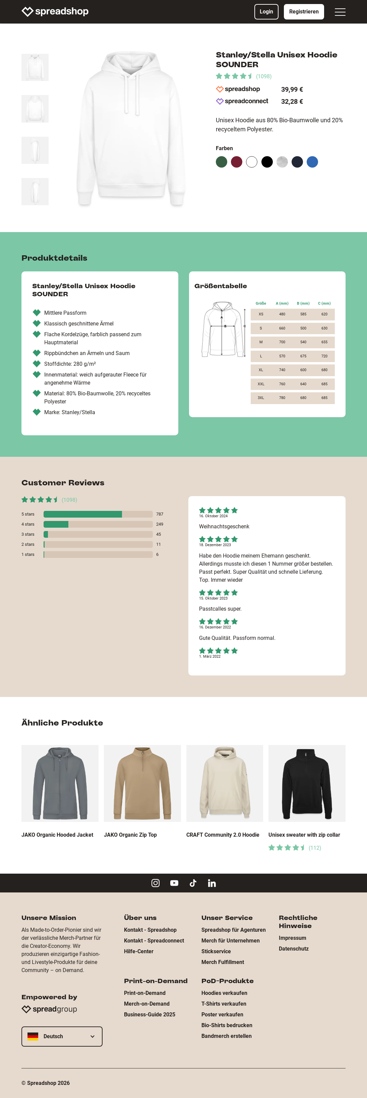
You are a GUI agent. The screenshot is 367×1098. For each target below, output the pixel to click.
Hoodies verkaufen (224, 993)
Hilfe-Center (139, 951)
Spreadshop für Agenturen (233, 930)
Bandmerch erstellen (226, 1036)
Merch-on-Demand (147, 1004)
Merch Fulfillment (222, 962)
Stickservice (216, 951)
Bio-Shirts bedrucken (226, 1025)
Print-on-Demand (145, 993)
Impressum (292, 938)
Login (266, 11)
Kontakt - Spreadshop (150, 930)
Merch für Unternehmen (230, 940)
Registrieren (304, 11)
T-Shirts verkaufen (223, 1004)
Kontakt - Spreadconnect (154, 940)
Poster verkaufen (222, 1014)
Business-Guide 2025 (149, 1014)
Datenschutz (294, 949)
